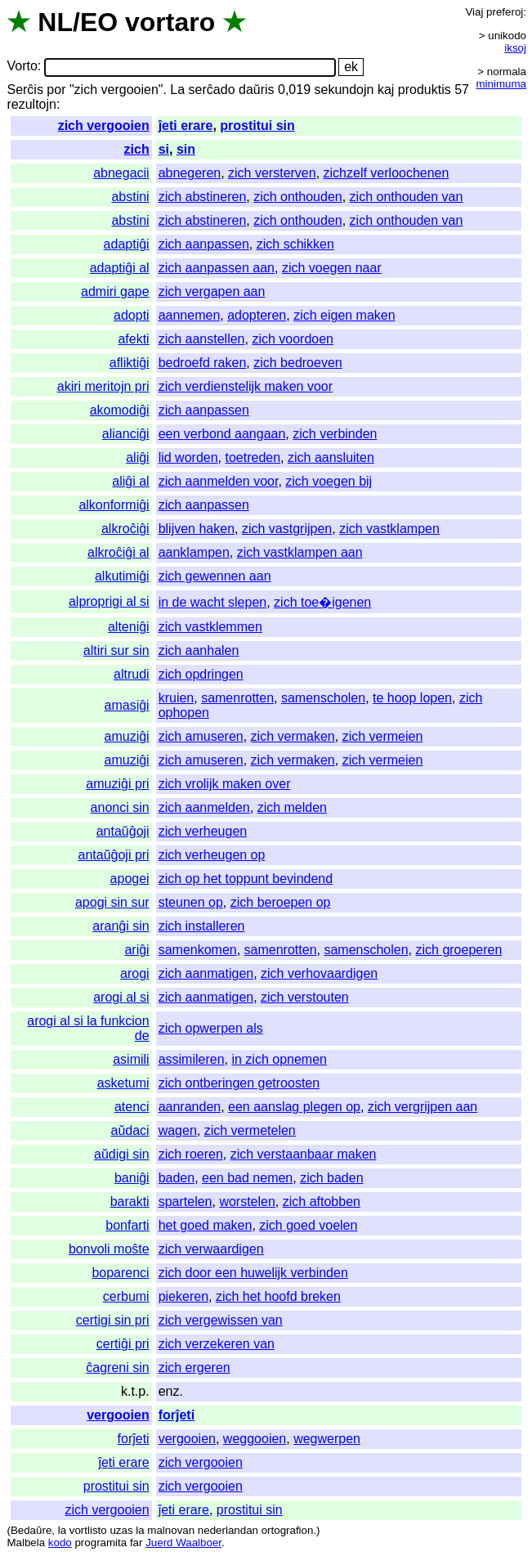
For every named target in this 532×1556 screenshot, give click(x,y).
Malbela (26, 1542)
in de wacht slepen (213, 602)
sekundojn (344, 89)
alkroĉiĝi (125, 529)
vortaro (170, 22)
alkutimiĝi (122, 576)
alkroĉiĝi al (118, 552)
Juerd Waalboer (183, 1542)
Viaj (474, 12)
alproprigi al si (109, 601)
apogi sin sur (112, 902)
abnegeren (190, 173)
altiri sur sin (116, 650)
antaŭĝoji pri (113, 855)
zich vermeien (382, 736)
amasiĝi (127, 705)
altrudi (132, 674)
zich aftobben (321, 1201)
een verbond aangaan (222, 434)
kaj (386, 89)
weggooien (254, 1439)
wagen (178, 1130)
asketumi (123, 1083)
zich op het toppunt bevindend (246, 879)
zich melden (292, 807)
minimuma (501, 84)
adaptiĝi (127, 244)
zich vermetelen (250, 1130)
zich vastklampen (389, 529)
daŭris (257, 89)
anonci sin (120, 807)
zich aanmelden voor (219, 481)
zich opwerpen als (211, 1028)
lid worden (188, 457)
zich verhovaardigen (319, 973)
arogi (135, 973)
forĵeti (176, 1415)
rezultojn (31, 104)
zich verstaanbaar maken (303, 1154)
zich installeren (202, 926)
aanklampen (194, 552)
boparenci (120, 1273)
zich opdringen (201, 674)
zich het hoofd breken (278, 1296)
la (62, 1530)
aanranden (190, 1107)
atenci (132, 1107)
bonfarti (127, 1225)
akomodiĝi (120, 410)
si (164, 149)
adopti (132, 315)
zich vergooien (104, 125)
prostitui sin (257, 125)
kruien (176, 698)
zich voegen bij (328, 481)
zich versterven (272, 173)
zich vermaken (293, 736)
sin (186, 149)
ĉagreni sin (117, 1367)
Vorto (22, 67)
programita (100, 1542)
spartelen (185, 1201)
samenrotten (237, 698)
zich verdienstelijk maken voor (246, 386)
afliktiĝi (130, 363)
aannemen (190, 315)
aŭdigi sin (122, 1154)
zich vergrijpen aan (422, 1107)
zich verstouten (305, 997)
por (56, 89)
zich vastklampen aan (300, 552)
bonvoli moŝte (109, 1249)
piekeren (183, 1296)
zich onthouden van (406, 197)
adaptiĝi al (120, 268)
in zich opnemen (279, 1059)
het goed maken (206, 1225)
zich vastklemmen (210, 627)
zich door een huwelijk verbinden (253, 1273)
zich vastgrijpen (287, 529)
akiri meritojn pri (103, 386)
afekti (133, 339)
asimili (131, 1059)
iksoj (515, 48)
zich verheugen (203, 831)
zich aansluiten (331, 457)
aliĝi (137, 457)
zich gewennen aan (215, 576)
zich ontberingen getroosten (239, 1083)
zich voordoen (292, 339)
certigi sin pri (113, 1320)
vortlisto (88, 1530)
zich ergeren (194, 1367)
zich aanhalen (199, 650)
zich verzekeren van (217, 1344)
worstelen (247, 1201)
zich (137, 149)
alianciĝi (126, 434)
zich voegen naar (332, 268)
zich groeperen (458, 950)
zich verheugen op (212, 855)
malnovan (170, 1530)
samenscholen (323, 698)
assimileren (192, 1059)
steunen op (191, 902)
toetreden (252, 457)
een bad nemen (247, 1178)
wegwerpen (326, 1439)
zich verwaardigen (211, 1249)
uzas (121, 1530)
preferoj (504, 12)
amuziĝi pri (117, 784)
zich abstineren (203, 197)
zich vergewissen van (221, 1320)
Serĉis (24, 89)
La (177, 89)
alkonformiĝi (113, 505)
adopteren (256, 315)
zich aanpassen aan (217, 268)
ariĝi (136, 950)
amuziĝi (127, 736)
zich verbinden (335, 434)
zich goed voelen (308, 1225)
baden (177, 1178)
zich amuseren (201, 736)
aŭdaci (130, 1130)
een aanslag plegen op (294, 1107)
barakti (130, 1201)
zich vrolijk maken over (225, 784)
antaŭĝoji (123, 831)
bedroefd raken (203, 363)
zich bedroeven (297, 363)
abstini (130, 197)
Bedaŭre (31, 1530)
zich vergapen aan (212, 291)
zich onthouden (297, 197)
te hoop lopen (412, 698)
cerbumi (126, 1296)
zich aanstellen (202, 339)
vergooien (118, 1415)
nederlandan (228, 1530)
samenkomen (198, 950)
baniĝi (132, 1178)
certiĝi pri (123, 1344)
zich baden (331, 1178)
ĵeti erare (186, 125)
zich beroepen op (280, 902)
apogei (130, 879)
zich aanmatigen (206, 973)
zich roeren (191, 1154)
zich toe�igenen (322, 602)
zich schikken (295, 244)
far (136, 1542)
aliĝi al (130, 481)
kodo (60, 1542)
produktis (424, 89)
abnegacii (121, 173)
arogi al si (121, 997)
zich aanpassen (204, 244)
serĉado (212, 89)
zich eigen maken (344, 315)
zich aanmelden (204, 807)
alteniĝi (129, 627)
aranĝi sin (120, 926)
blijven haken (197, 529)
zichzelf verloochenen (386, 173)
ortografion (288, 1530)
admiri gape (115, 291)
